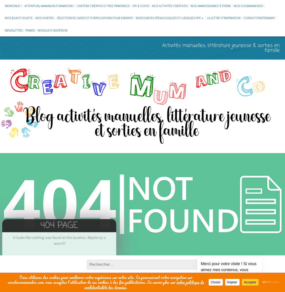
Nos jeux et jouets (19, 18)
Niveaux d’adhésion (52, 30)
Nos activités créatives (170, 6)
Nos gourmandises (248, 6)
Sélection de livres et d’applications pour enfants (95, 18)
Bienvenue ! (13, 6)
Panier (30, 30)
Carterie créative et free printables (103, 6)
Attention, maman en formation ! (49, 6)
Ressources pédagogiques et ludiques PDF (168, 18)
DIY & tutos (141, 6)
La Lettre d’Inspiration (223, 18)
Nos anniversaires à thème (211, 6)
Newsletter (13, 30)
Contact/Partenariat (259, 18)
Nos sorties (44, 18)
